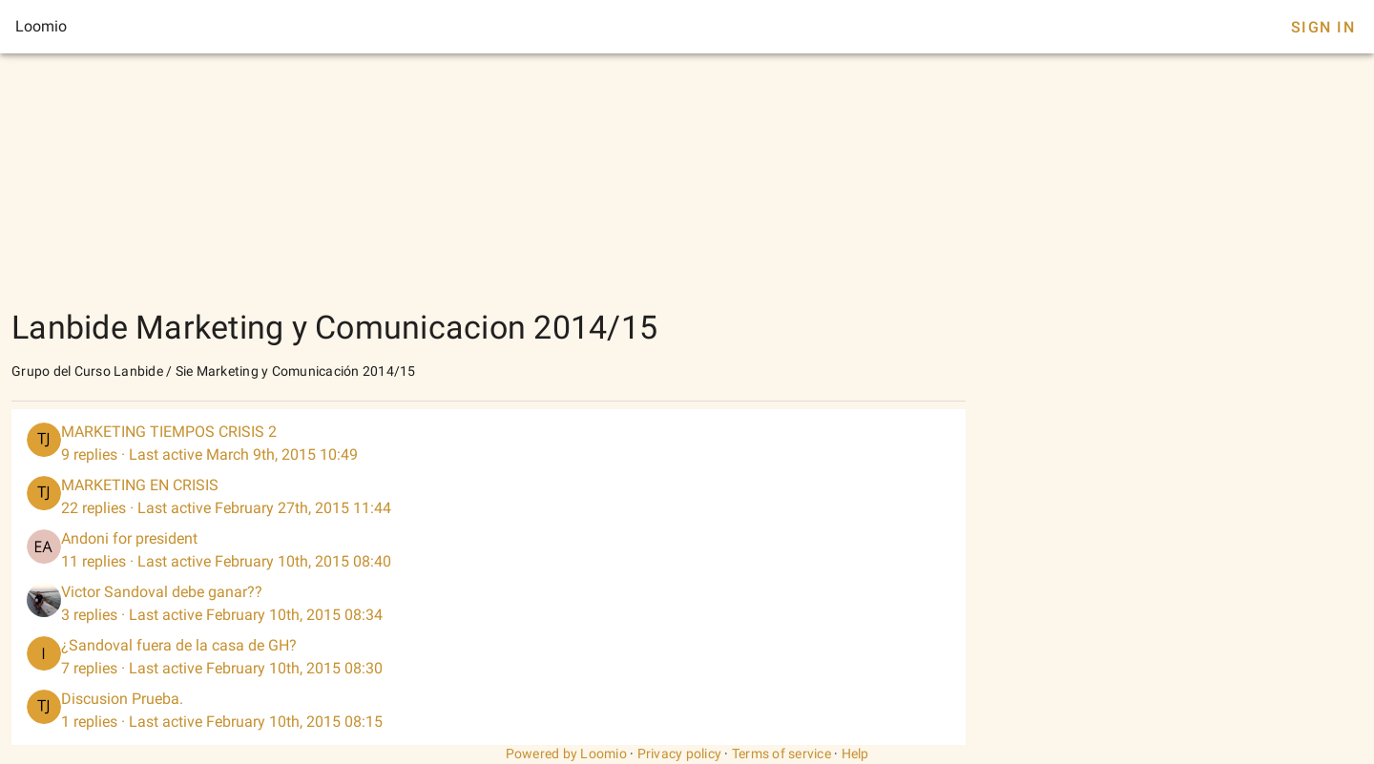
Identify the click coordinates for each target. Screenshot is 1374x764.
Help (855, 753)
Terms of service (781, 753)
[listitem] (488, 443)
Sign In (1323, 27)
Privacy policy (679, 753)
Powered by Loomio (566, 753)
